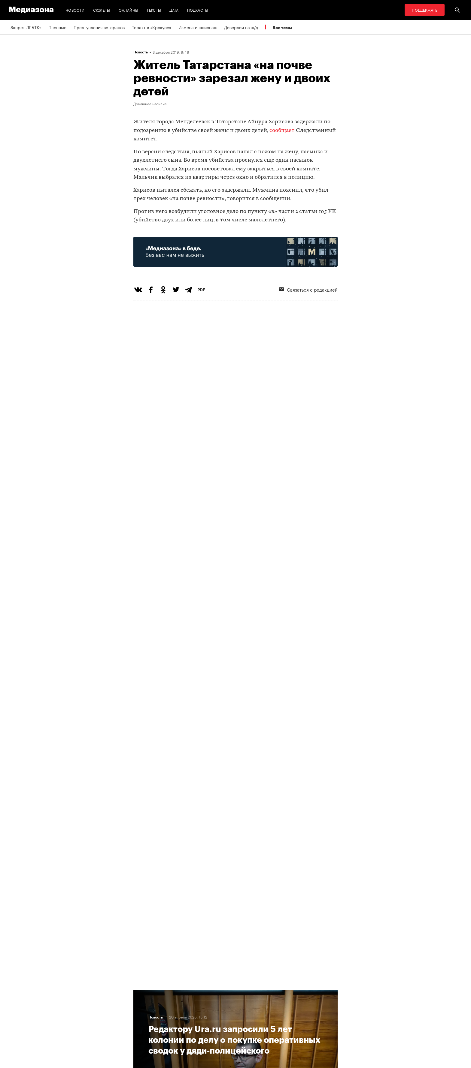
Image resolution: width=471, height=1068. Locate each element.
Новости (75, 10)
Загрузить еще (235, 799)
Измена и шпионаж (197, 27)
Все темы (282, 27)
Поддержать (424, 10)
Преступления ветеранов (99, 27)
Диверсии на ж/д (241, 27)
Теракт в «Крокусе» (151, 27)
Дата (173, 10)
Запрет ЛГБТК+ (26, 27)
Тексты (154, 10)
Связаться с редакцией (308, 289)
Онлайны (128, 10)
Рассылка (219, 1003)
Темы (140, 1026)
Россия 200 (221, 1026)
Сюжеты (101, 10)
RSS (216, 992)
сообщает (282, 130)
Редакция (144, 992)
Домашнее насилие (150, 103)
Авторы (142, 1015)
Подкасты (197, 10)
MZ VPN (217, 1015)
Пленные (57, 27)
